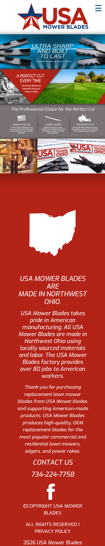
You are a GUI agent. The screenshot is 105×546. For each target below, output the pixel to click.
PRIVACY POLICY (53, 531)
